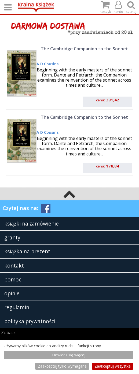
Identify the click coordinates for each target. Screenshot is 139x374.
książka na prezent (27, 251)
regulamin (16, 307)
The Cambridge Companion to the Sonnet (84, 49)
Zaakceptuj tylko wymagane (62, 366)
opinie (12, 293)
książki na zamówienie (31, 223)
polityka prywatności (29, 321)
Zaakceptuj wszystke (112, 366)
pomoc (12, 279)
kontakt (14, 265)
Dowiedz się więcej (68, 354)
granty (12, 237)
